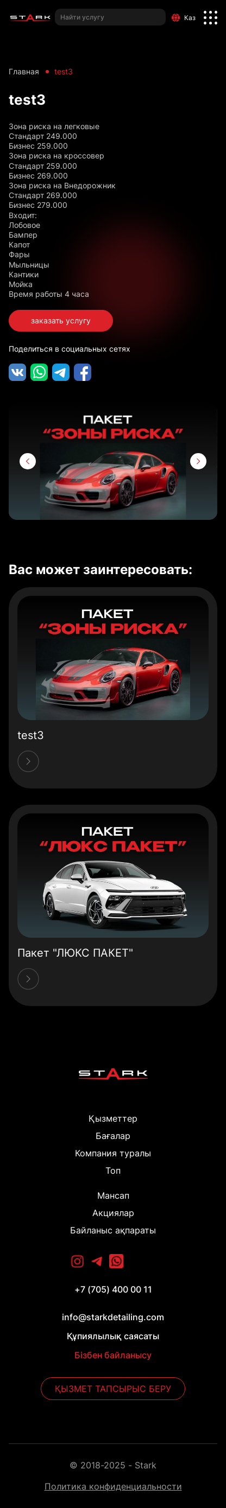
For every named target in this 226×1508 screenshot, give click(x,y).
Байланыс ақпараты (113, 1230)
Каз (184, 18)
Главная (24, 71)
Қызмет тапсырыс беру (113, 1388)
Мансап (113, 1195)
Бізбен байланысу (113, 1355)
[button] (28, 461)
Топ (113, 1170)
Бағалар (113, 1135)
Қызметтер (113, 1118)
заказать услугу (61, 320)
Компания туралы (113, 1153)
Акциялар (113, 1212)
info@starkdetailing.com (113, 1317)
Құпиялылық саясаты (113, 1336)
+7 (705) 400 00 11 (113, 1289)
